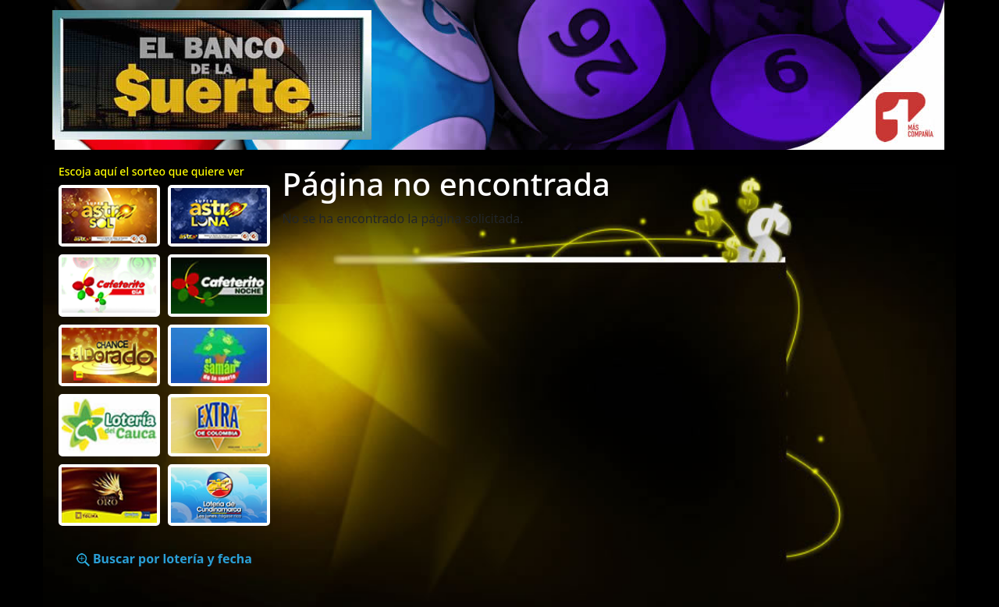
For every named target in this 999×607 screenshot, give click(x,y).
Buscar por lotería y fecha (164, 558)
